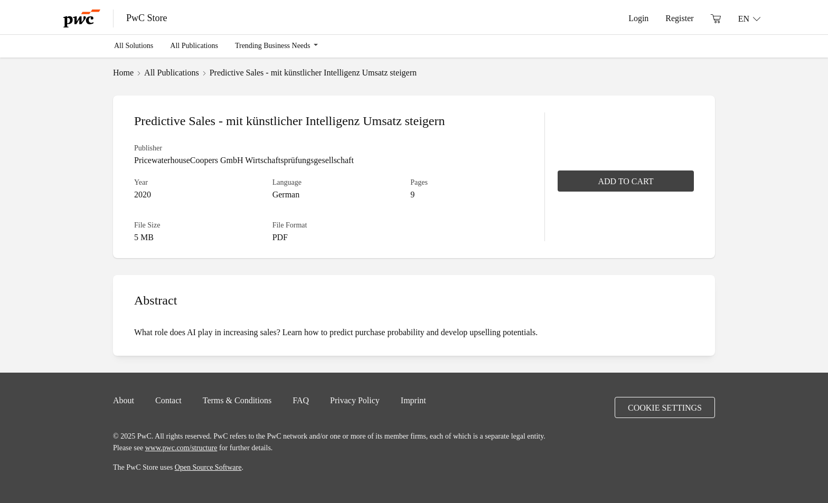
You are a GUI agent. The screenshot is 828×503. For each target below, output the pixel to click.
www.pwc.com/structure (181, 447)
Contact (168, 400)
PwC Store (146, 18)
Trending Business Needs (272, 45)
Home (123, 72)
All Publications (194, 45)
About (123, 400)
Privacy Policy (355, 400)
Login (638, 18)
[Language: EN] (749, 18)
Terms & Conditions (237, 400)
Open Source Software (208, 467)
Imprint (413, 400)
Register (679, 18)
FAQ (301, 400)
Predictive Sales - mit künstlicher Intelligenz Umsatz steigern (313, 72)
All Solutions (133, 45)
